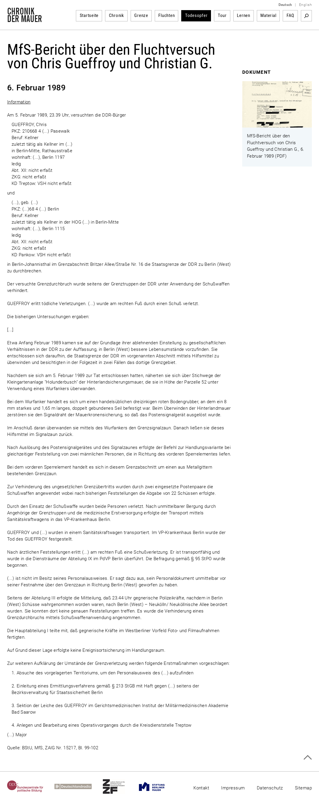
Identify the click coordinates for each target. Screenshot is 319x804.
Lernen (243, 15)
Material (268, 15)
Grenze (141, 15)
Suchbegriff (306, 15)
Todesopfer (196, 15)
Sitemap (303, 788)
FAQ (290, 15)
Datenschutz (270, 788)
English (305, 5)
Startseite (89, 15)
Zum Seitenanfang (307, 757)
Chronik (116, 15)
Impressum (233, 788)
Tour (222, 15)
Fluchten (166, 15)
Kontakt (201, 788)
